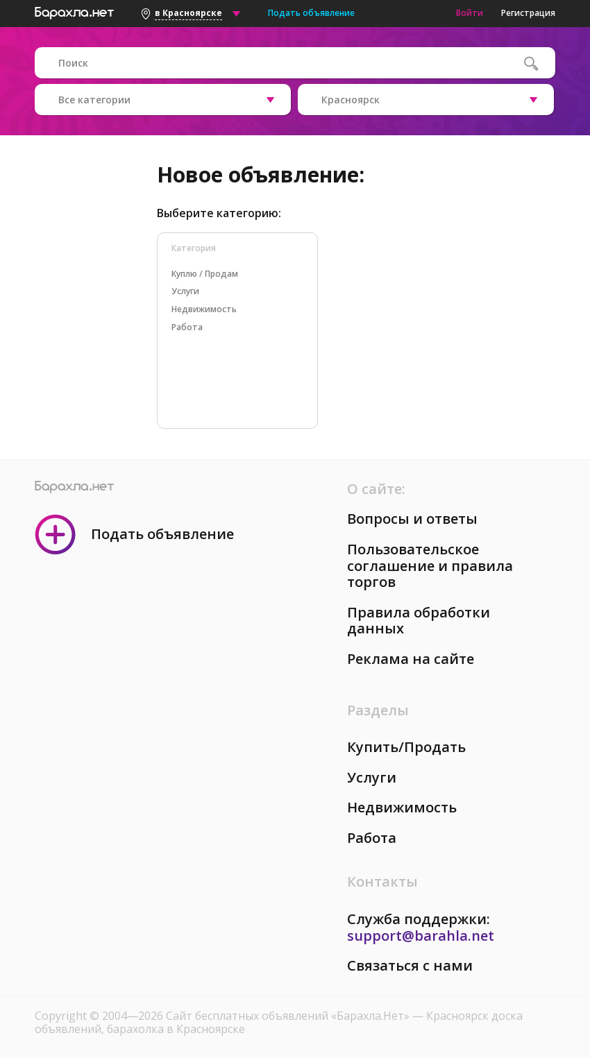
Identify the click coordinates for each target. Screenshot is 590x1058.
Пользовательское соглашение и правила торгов (430, 565)
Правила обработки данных (418, 620)
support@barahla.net (420, 935)
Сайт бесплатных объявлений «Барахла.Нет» (289, 1015)
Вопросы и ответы (412, 518)
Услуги (371, 777)
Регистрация (528, 13)
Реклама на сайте (410, 658)
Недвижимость (402, 807)
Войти (469, 13)
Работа (371, 837)
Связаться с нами (410, 965)
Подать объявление (311, 13)
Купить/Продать (406, 746)
